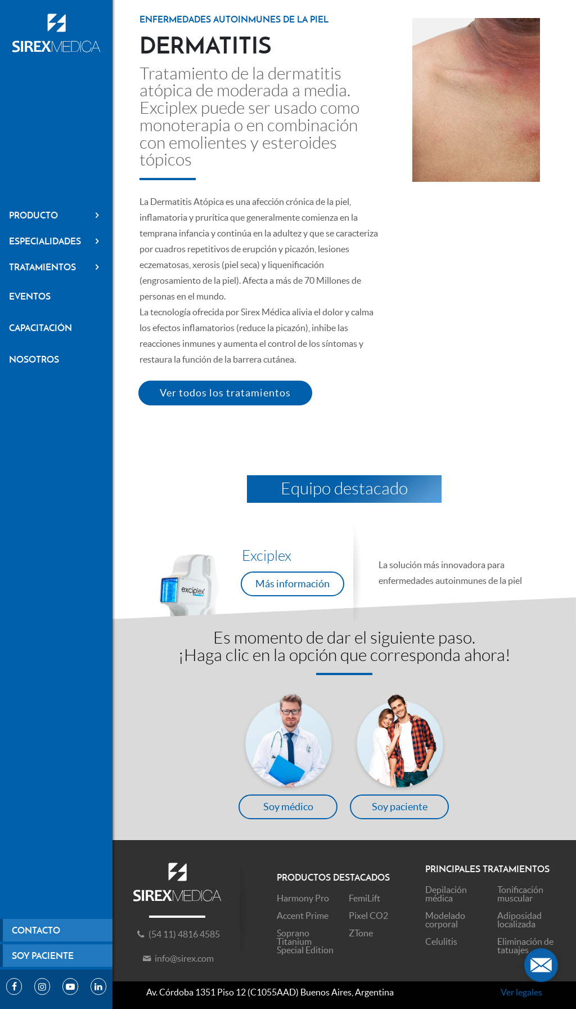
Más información (292, 584)
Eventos (30, 296)
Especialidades (56, 241)
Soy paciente (43, 955)
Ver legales (521, 992)
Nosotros (34, 359)
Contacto (36, 930)
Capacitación (40, 327)
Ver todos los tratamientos (225, 393)
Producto (56, 215)
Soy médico (288, 806)
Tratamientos (56, 267)
